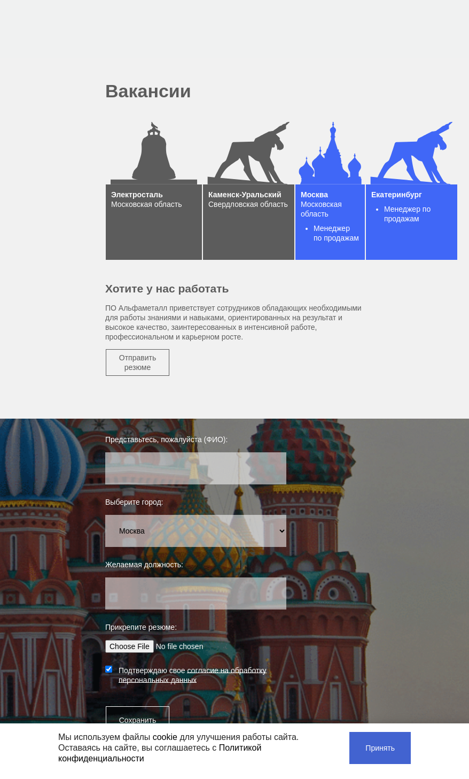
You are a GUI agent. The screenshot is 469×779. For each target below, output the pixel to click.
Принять (380, 748)
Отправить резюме (137, 362)
